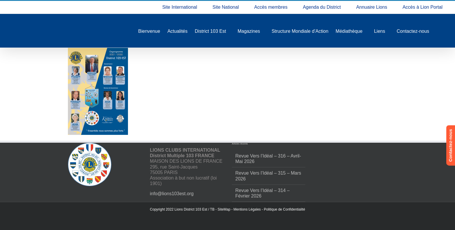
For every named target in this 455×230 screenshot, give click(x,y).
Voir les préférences (424, 207)
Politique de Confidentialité (284, 209)
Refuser (376, 207)
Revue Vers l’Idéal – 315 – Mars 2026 (268, 176)
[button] (443, 156)
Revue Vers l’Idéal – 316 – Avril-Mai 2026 (268, 158)
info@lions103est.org (172, 193)
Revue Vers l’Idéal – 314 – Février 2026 (262, 193)
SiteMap (224, 209)
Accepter (327, 207)
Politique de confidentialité (375, 220)
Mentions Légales (247, 209)
